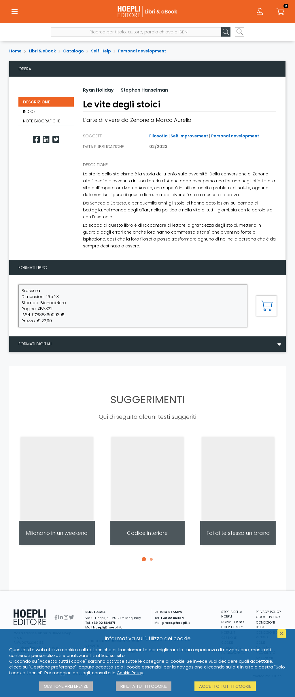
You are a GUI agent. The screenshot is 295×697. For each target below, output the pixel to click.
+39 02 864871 (103, 622)
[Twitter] (55, 139)
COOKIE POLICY (268, 617)
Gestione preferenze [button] (66, 686)
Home (15, 51)
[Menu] (14, 11)
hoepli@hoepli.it (107, 627)
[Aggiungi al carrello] (266, 306)
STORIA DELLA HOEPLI (231, 614)
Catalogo (73, 51)
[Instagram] (66, 617)
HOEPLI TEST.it (232, 627)
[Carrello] (280, 11)
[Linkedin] (46, 139)
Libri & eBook (42, 51)
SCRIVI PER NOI (233, 622)
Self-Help (101, 51)
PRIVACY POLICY (268, 611)
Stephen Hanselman (144, 90)
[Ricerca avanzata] (239, 32)
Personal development (142, 51)
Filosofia (158, 136)
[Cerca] (225, 32)
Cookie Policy (130, 673)
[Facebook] (36, 139)
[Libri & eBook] (147, 11)
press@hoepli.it (176, 622)
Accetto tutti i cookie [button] (225, 686)
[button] (143, 559)
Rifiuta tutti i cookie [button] (143, 686)
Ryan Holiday (98, 90)
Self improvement (189, 136)
